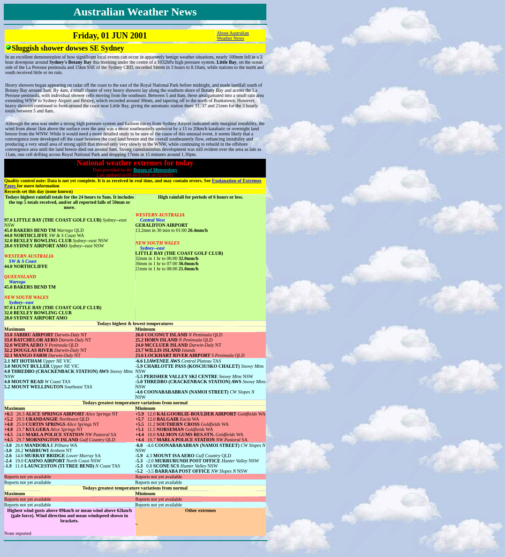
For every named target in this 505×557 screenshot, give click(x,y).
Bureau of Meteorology (155, 169)
